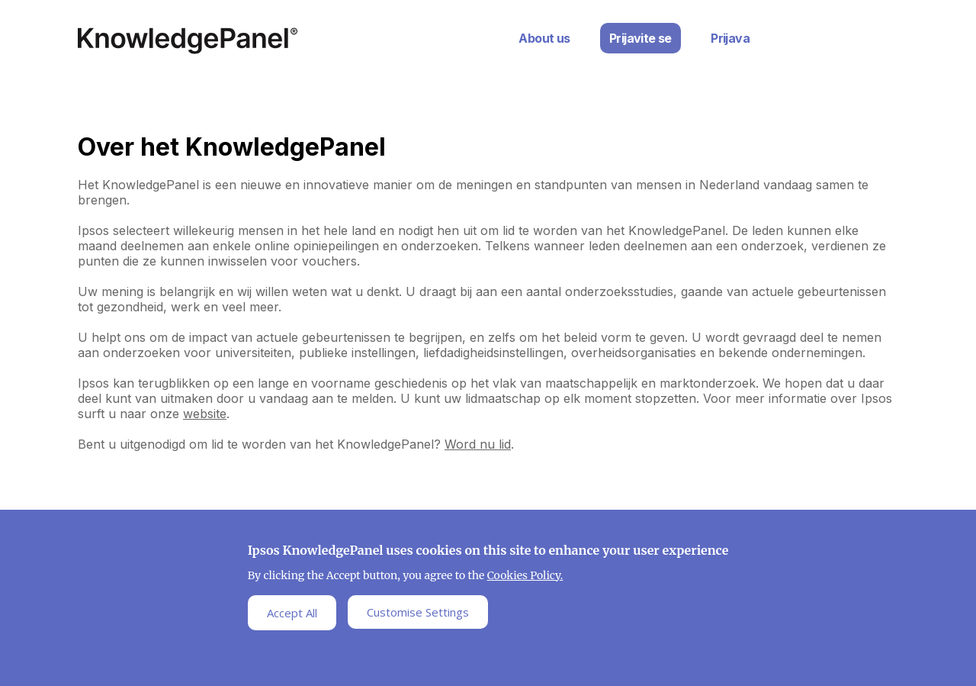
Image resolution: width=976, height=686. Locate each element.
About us (544, 38)
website (204, 413)
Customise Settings (418, 615)
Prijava (730, 38)
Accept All (292, 615)
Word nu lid (478, 444)
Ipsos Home (187, 41)
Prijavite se (640, 38)
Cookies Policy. (525, 578)
